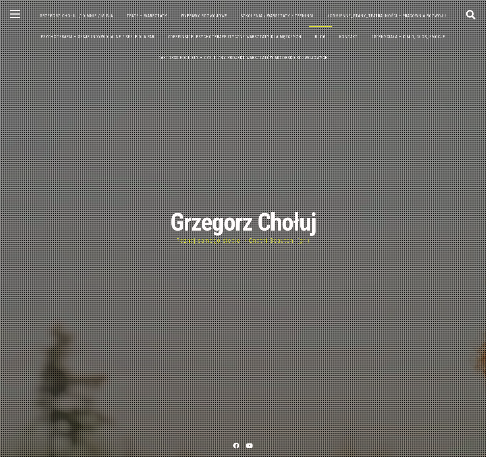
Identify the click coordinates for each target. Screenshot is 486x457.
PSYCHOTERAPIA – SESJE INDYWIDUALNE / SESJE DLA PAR (97, 36)
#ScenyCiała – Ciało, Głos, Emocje (408, 36)
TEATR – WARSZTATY (147, 16)
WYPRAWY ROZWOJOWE (204, 16)
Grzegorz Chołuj (243, 222)
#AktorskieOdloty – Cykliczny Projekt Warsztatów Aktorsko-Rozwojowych (243, 57)
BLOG (320, 36)
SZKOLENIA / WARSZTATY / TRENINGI (277, 16)
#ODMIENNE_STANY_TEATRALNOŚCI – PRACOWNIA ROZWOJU (386, 16)
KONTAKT (348, 36)
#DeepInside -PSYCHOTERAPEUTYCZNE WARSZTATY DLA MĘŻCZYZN (234, 36)
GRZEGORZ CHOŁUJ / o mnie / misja (76, 16)
